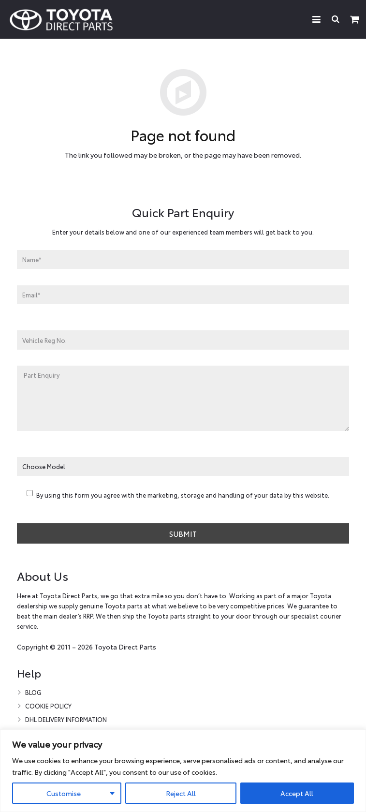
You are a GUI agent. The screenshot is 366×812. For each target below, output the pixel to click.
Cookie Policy (48, 705)
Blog (33, 692)
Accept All (296, 793)
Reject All (181, 793)
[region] (183, 770)
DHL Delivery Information (66, 719)
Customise (63, 793)
